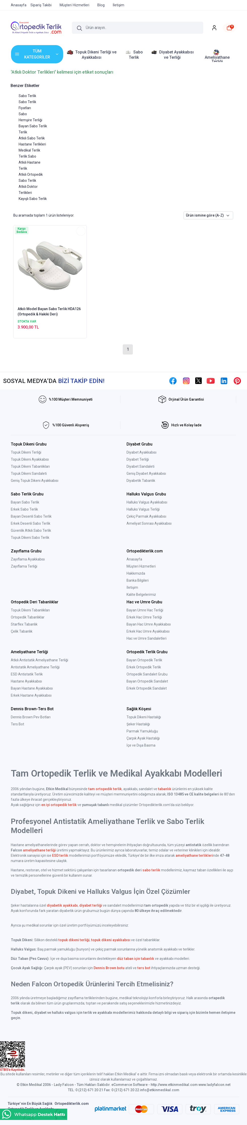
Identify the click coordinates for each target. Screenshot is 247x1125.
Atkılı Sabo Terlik (32, 138)
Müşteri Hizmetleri (141, 566)
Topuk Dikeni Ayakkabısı (30, 459)
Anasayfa (134, 559)
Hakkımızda (136, 573)
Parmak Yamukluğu (142, 731)
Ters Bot (17, 724)
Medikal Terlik (29, 150)
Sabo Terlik (27, 96)
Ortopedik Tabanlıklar (28, 617)
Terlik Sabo (27, 156)
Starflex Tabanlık (24, 624)
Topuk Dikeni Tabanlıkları (30, 466)
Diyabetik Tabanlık (141, 481)
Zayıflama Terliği (24, 566)
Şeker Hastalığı (138, 724)
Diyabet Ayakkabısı (141, 452)
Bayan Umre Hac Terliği (145, 610)
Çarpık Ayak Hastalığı (143, 738)
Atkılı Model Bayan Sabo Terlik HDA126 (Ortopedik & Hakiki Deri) (49, 311)
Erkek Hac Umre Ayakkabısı (148, 631)
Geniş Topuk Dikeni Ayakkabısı (34, 481)
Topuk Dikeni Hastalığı (144, 717)
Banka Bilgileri (138, 580)
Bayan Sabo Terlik (33, 126)
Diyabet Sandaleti (140, 466)
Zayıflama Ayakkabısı (28, 559)
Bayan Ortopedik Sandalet (147, 681)
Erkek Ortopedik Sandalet (147, 688)
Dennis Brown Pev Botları (31, 717)
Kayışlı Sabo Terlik (33, 199)
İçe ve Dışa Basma (141, 745)
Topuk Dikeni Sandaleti (29, 473)
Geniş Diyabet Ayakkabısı (146, 473)
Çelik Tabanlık (21, 631)
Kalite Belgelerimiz (141, 595)
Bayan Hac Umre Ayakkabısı (149, 624)
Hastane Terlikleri (32, 144)
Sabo (23, 114)
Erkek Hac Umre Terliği (144, 617)
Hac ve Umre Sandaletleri (147, 638)
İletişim (132, 587)
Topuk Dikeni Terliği (26, 452)
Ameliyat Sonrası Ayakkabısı (149, 523)
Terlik (23, 132)
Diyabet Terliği (138, 459)
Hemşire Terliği (30, 120)
